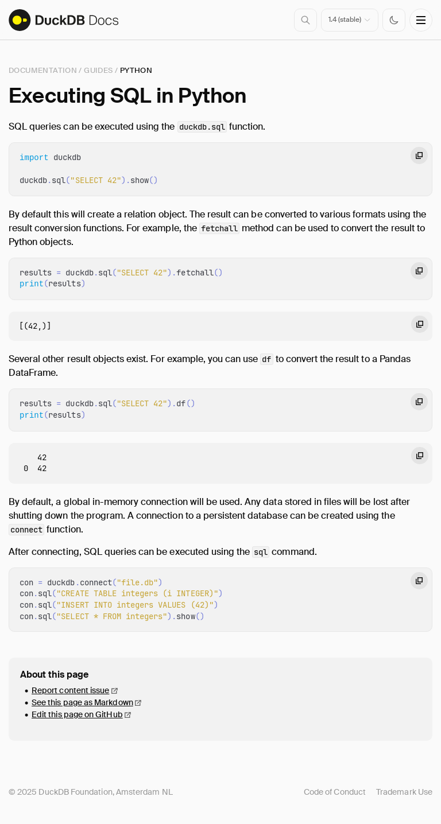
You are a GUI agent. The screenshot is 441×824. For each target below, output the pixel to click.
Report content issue (70, 690)
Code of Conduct (335, 792)
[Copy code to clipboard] (419, 155)
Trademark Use (404, 792)
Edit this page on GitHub (77, 714)
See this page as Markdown (82, 702)
